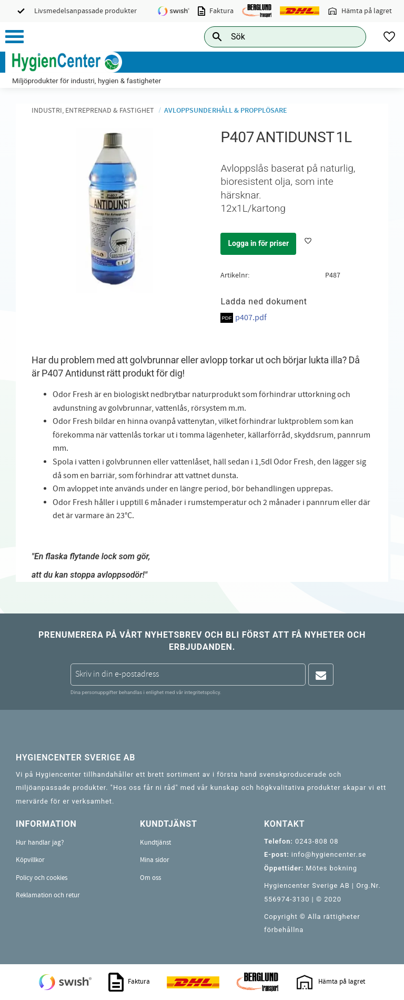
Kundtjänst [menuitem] (155, 842)
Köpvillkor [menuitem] (30, 860)
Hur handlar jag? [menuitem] (40, 842)
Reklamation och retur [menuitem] (48, 895)
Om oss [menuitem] (150, 878)
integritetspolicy (202, 692)
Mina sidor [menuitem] (154, 860)
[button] (14, 36)
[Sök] (350, 36)
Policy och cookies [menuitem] (41, 878)
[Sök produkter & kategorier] (273, 36)
